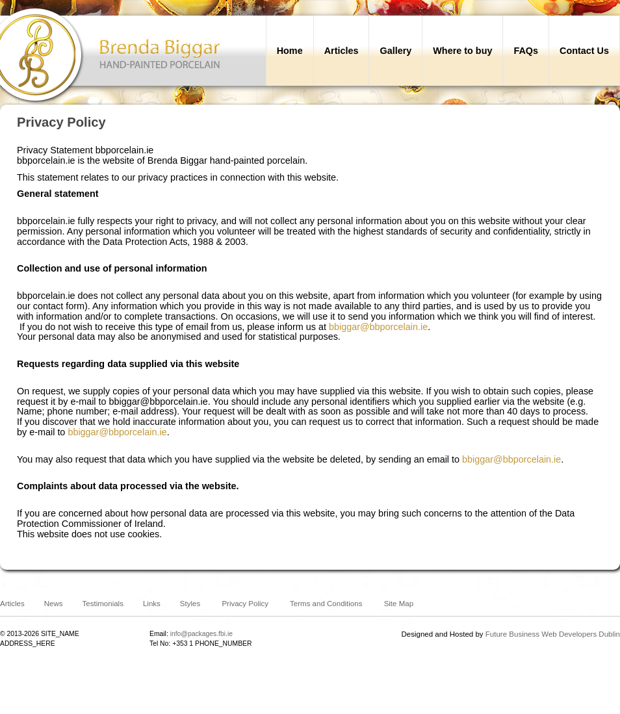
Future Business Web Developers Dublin (552, 634)
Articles (12, 603)
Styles (190, 603)
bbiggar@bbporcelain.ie (378, 327)
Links (152, 603)
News (53, 603)
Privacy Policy (245, 603)
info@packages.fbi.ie (201, 633)
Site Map (398, 603)
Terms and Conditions (326, 603)
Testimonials (103, 603)
